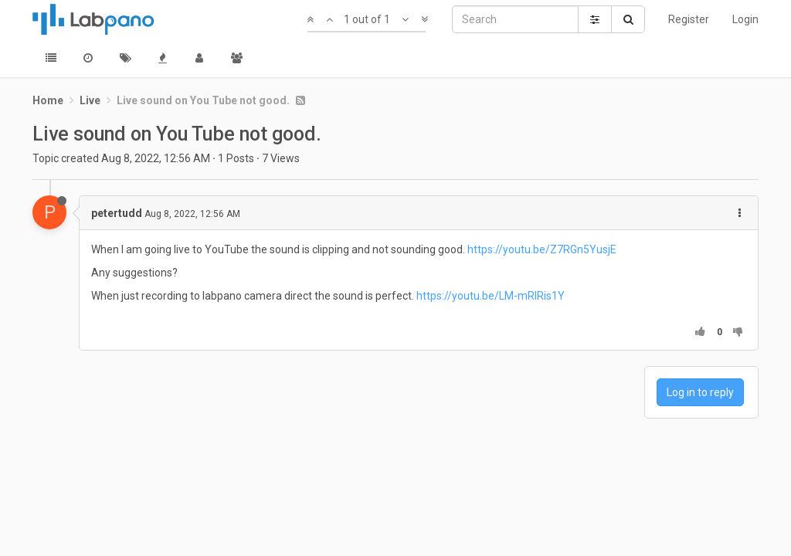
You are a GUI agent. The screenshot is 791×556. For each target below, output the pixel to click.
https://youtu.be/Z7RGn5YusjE (541, 249)
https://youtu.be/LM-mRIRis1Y (490, 296)
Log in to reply (700, 392)
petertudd (116, 213)
